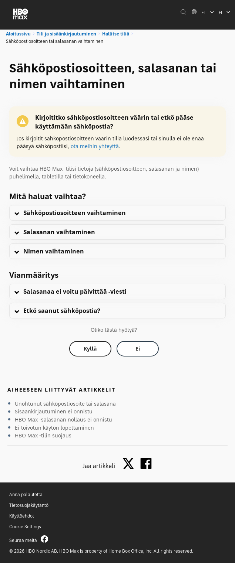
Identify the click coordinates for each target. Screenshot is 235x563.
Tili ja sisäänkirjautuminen (66, 34)
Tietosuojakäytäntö (28, 505)
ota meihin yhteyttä (95, 146)
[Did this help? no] (138, 348)
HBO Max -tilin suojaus (43, 435)
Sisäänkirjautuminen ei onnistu (54, 411)
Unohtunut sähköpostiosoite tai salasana (65, 403)
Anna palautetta (26, 494)
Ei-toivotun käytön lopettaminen (54, 427)
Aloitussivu (18, 34)
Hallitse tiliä (115, 34)
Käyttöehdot (21, 516)
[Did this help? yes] (90, 348)
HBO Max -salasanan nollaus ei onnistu (63, 419)
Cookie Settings (25, 526)
